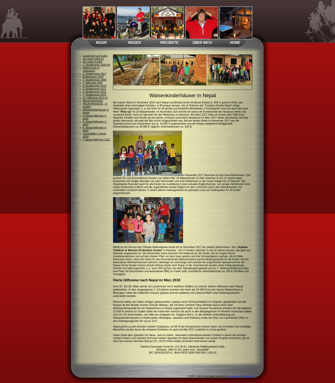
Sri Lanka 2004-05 (93, 58)
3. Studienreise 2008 (94, 79)
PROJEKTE (169, 42)
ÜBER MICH (202, 42)
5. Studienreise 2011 (94, 88)
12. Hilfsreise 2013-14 (95, 97)
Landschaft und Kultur (95, 55)
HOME (235, 42)
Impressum (249, 376)
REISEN (134, 42)
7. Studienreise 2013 (94, 94)
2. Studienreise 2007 (94, 73)
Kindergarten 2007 (93, 76)
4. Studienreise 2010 (94, 85)
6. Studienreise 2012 (94, 91)
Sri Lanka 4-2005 (92, 61)
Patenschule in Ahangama (91, 69)
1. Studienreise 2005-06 (96, 64)
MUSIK (101, 42)
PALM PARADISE (93, 100)
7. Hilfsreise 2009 (93, 82)
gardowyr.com (235, 376)
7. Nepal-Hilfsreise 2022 (96, 139)
